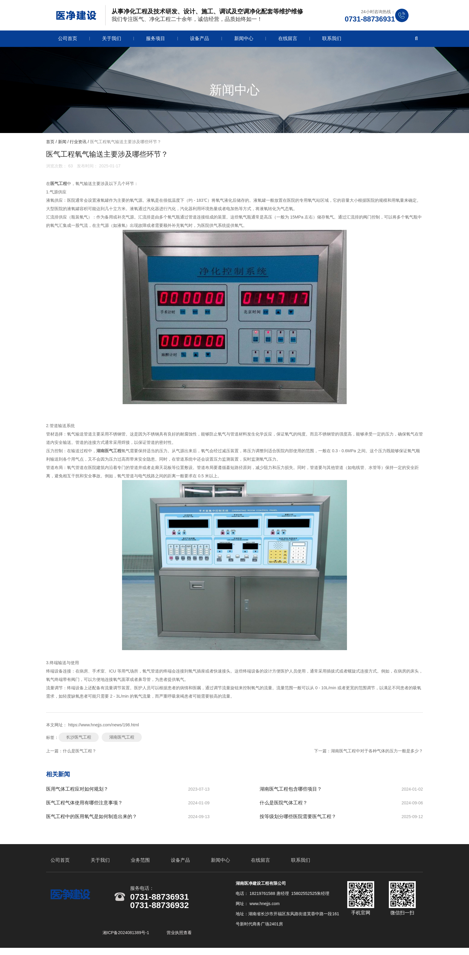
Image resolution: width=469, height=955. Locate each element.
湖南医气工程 (121, 739)
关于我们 (111, 40)
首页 (51, 143)
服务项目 (155, 40)
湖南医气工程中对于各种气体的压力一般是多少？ (377, 753)
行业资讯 (78, 143)
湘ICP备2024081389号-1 (126, 938)
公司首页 (67, 40)
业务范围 (140, 865)
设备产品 (199, 40)
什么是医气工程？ (79, 753)
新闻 (62, 143)
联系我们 (331, 40)
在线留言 (287, 40)
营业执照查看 (179, 938)
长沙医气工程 (78, 739)
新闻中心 (243, 40)
